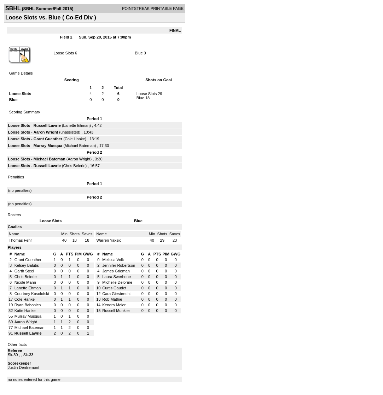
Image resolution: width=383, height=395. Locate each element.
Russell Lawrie (47, 125)
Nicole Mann (25, 282)
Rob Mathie (112, 299)
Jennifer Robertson (118, 265)
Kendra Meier (114, 305)
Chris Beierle (74, 166)
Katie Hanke (25, 310)
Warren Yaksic (109, 240)
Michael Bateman (80, 145)
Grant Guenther (48, 139)
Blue (139, 53)
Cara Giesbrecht (116, 293)
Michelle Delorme (117, 282)
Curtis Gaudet (114, 288)
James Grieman (116, 271)
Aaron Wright (46, 132)
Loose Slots (63, 53)
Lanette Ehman (76, 125)
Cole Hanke (75, 139)
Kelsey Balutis (26, 265)
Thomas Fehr (20, 240)
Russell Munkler (116, 310)
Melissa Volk (113, 260)
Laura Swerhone (116, 277)
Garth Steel (24, 271)
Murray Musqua (48, 145)
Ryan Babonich (27, 305)
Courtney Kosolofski (31, 293)
